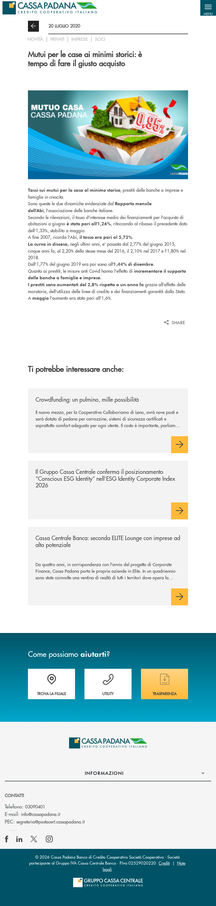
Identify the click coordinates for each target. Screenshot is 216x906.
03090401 (35, 806)
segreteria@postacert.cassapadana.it (50, 821)
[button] (208, 8)
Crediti (164, 863)
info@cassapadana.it (40, 814)
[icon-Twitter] (34, 839)
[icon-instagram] (49, 839)
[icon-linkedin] (19, 839)
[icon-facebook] (6, 839)
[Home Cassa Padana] (50, 8)
